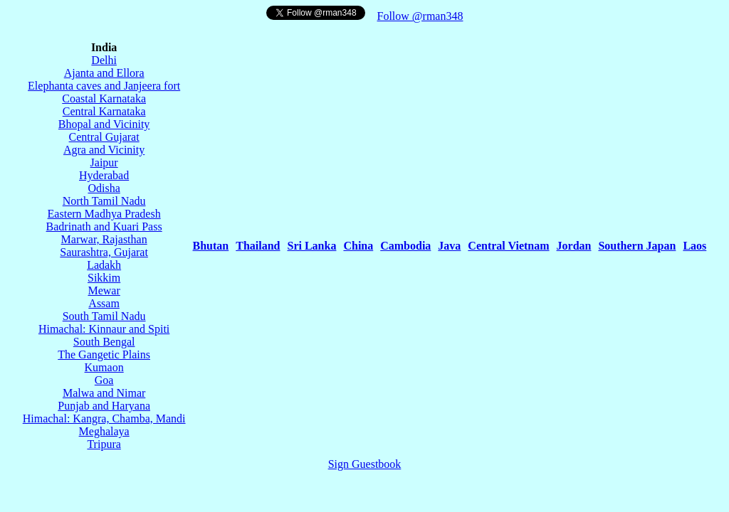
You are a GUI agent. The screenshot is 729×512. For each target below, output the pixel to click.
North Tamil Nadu (104, 201)
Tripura (103, 444)
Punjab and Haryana (104, 406)
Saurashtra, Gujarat (104, 252)
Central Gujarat (104, 137)
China (358, 246)
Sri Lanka (312, 246)
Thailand (258, 246)
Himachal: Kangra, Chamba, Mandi (104, 418)
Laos (694, 246)
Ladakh (104, 265)
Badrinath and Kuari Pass (104, 226)
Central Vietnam (508, 246)
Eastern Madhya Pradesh (104, 214)
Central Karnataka (104, 111)
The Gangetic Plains (104, 354)
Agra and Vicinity (104, 150)
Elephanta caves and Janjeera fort (104, 86)
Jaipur (104, 162)
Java (449, 246)
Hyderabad (104, 175)
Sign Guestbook (365, 464)
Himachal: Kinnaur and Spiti (103, 329)
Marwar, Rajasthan (104, 239)
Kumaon (104, 367)
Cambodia (405, 246)
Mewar (104, 290)
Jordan (574, 246)
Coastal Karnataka (104, 98)
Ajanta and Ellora (104, 73)
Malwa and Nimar (104, 393)
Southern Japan (637, 246)
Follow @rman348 (420, 16)
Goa (104, 380)
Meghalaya (104, 431)
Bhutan (211, 246)
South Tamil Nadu (104, 316)
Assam (104, 303)
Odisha (104, 188)
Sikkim (104, 278)
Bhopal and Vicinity (104, 124)
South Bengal (104, 342)
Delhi (104, 60)
